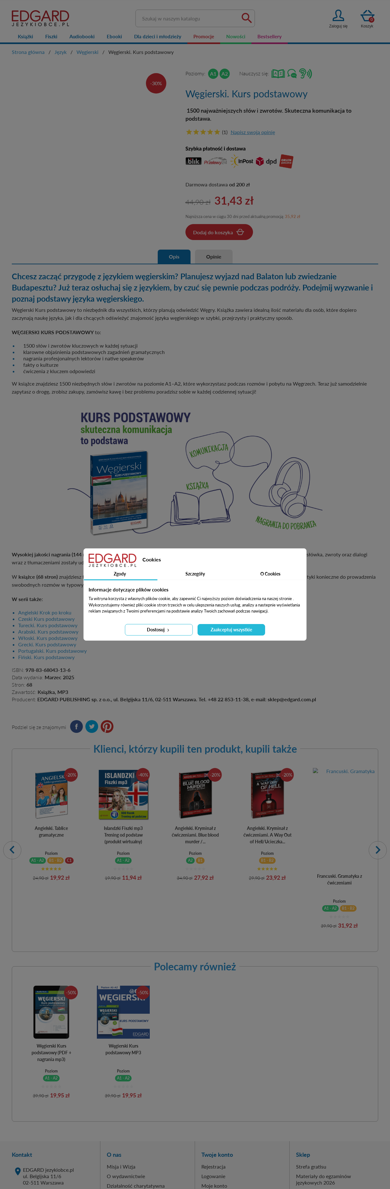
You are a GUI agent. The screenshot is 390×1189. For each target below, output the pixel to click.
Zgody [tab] (120, 573)
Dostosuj (158, 629)
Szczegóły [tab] (195, 573)
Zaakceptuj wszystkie (231, 629)
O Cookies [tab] (270, 573)
